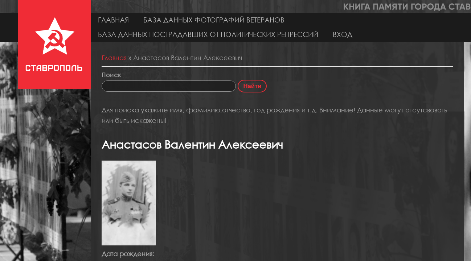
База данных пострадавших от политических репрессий (208, 34)
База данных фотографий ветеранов (213, 20)
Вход (342, 34)
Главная (113, 20)
